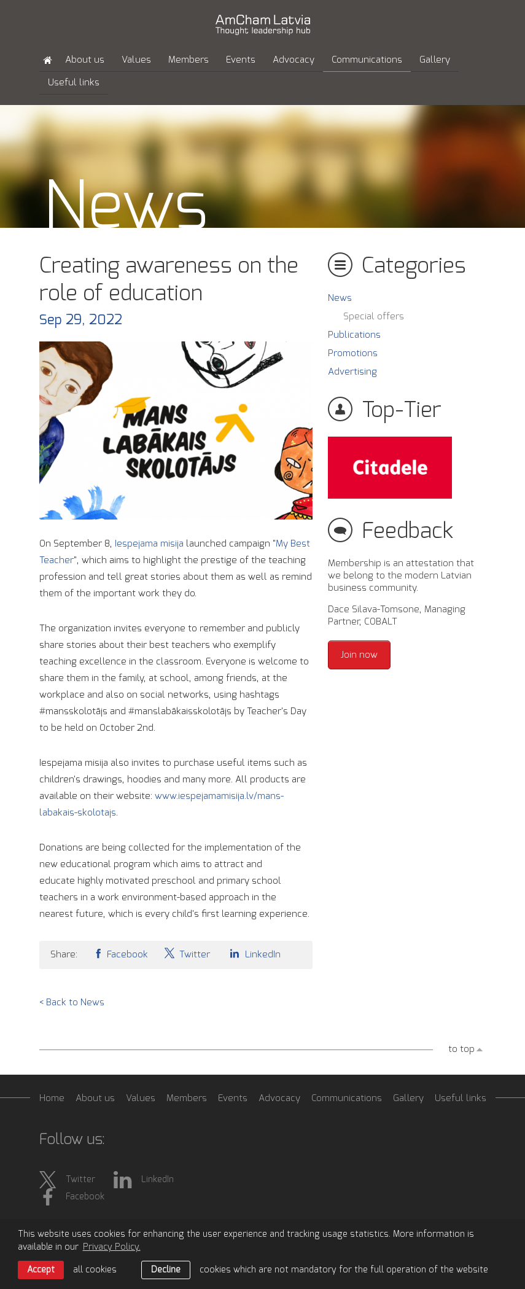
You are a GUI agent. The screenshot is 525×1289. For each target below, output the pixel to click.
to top (461, 1049)
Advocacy (293, 59)
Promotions (353, 353)
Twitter (186, 953)
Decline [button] (166, 1270)
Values (136, 59)
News (340, 298)
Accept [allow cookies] (41, 1270)
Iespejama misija (149, 543)
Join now (359, 655)
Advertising (352, 371)
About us (84, 59)
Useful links (73, 82)
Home (51, 1098)
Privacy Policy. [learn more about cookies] (112, 1247)
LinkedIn (253, 953)
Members (188, 59)
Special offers (373, 316)
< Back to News (71, 1002)
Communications (367, 59)
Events (240, 59)
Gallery (434, 59)
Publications (354, 335)
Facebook (120, 953)
